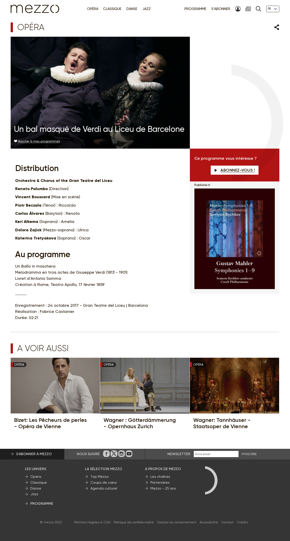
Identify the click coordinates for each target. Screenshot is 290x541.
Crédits (242, 522)
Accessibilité (209, 522)
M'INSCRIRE (249, 454)
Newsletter (178, 454)
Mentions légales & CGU (92, 522)
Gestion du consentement (176, 522)
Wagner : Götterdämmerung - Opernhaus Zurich (140, 423)
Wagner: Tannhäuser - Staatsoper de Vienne (222, 423)
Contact (227, 522)
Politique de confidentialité (134, 522)
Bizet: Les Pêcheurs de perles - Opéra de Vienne (50, 423)
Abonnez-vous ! (234, 170)
